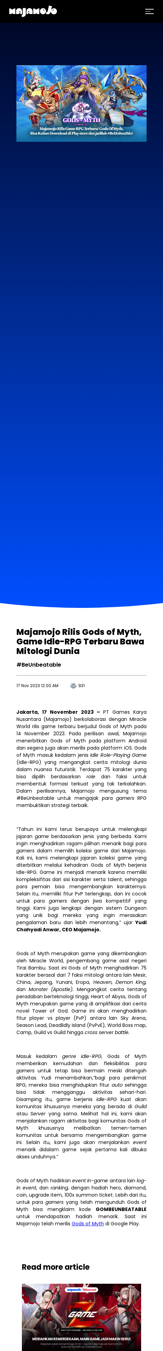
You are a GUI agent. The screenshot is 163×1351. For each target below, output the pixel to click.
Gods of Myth (88, 1223)
